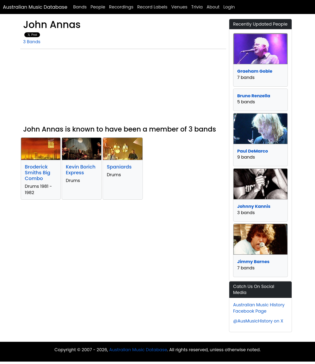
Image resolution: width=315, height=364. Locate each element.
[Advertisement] (123, 89)
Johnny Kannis (253, 206)
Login (229, 7)
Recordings (121, 7)
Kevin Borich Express (80, 169)
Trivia (197, 7)
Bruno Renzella (253, 96)
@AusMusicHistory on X (258, 321)
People (98, 7)
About (213, 7)
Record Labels (152, 7)
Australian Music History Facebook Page (259, 308)
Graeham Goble (254, 71)
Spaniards (119, 166)
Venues (179, 7)
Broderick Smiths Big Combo (37, 172)
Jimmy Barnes (253, 262)
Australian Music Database (35, 7)
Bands (80, 7)
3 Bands (31, 42)
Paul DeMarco (252, 151)
